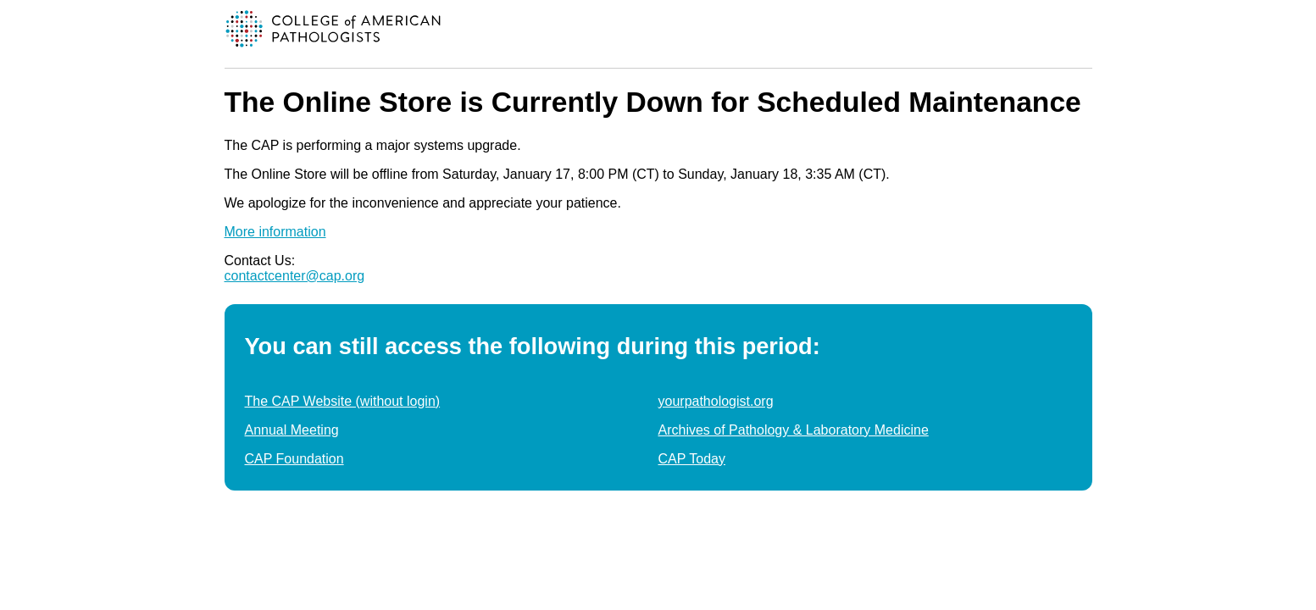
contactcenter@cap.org (295, 276)
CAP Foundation (294, 459)
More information (275, 232)
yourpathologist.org (716, 401)
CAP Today (691, 459)
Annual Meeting (292, 430)
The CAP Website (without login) (343, 401)
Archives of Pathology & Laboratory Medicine (793, 430)
